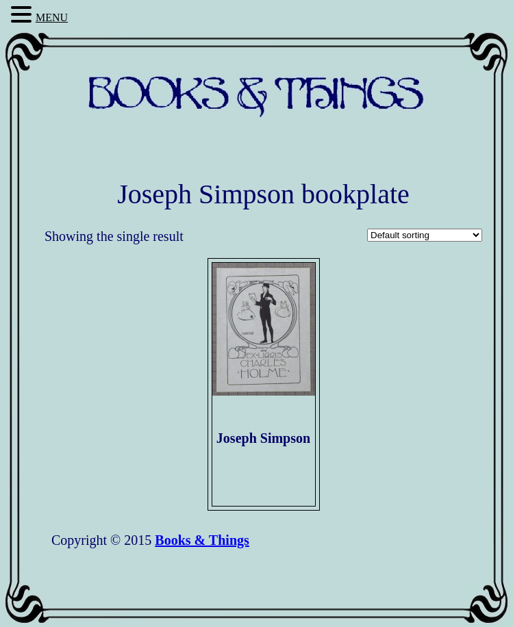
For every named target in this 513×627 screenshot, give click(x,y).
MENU (52, 17)
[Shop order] (424, 235)
